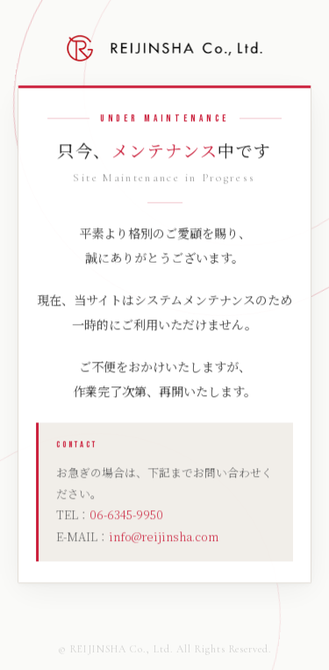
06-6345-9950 (126, 516)
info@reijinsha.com (163, 537)
